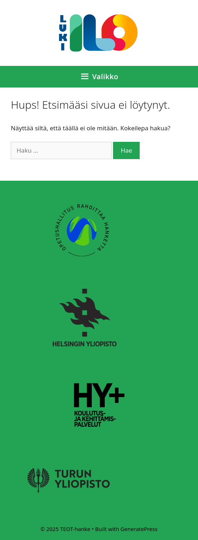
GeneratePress (139, 528)
